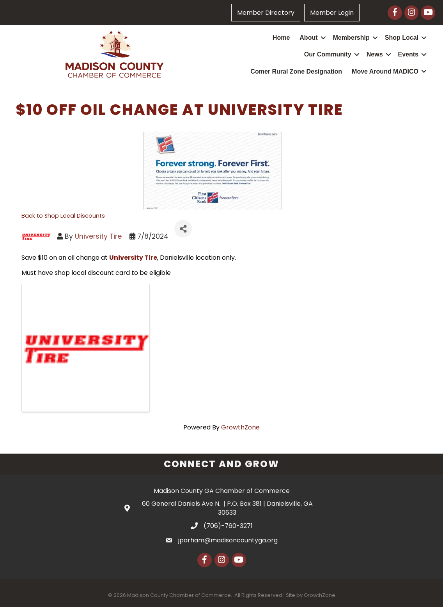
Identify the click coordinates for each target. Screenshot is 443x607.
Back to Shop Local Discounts (63, 216)
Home (281, 37)
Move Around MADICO (385, 71)
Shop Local (401, 37)
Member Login (332, 12)
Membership (351, 37)
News (375, 54)
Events (408, 54)
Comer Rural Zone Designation (296, 71)
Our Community (327, 54)
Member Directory (265, 12)
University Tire (98, 236)
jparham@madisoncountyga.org (228, 540)
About (308, 37)
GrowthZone (240, 427)
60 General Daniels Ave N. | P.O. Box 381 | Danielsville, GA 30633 (227, 508)
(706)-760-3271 (228, 525)
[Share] (183, 229)
